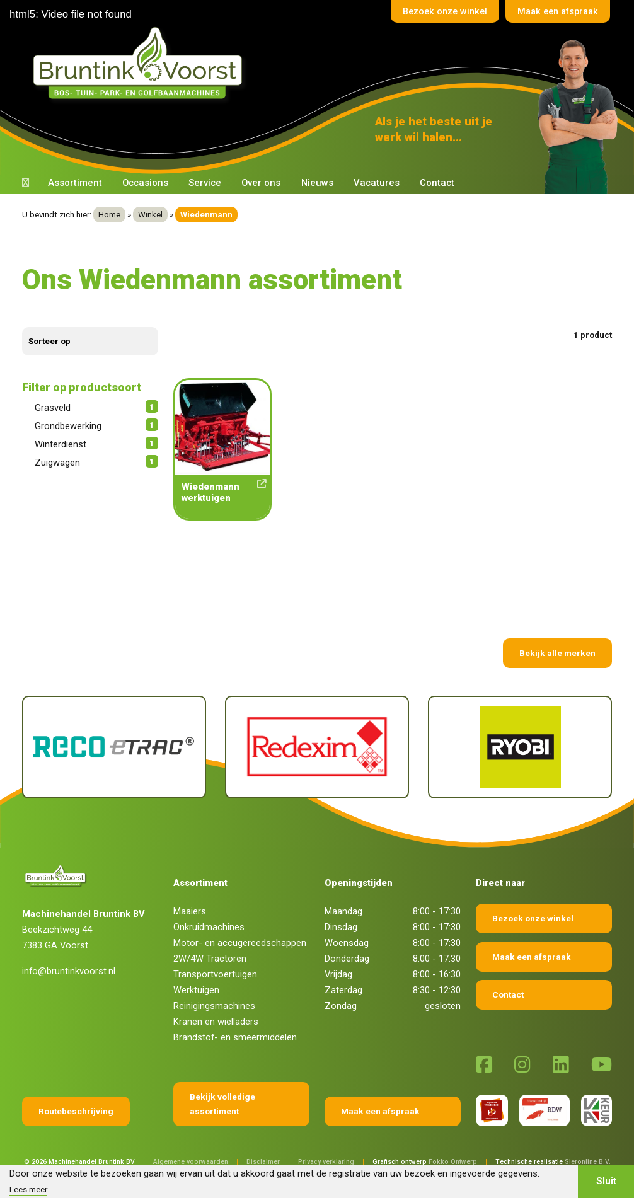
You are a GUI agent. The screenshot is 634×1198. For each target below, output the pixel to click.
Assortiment (75, 182)
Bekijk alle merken (557, 653)
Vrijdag (338, 974)
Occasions (145, 182)
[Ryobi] (520, 747)
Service (204, 182)
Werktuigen (196, 990)
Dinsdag (341, 927)
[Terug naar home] (140, 63)
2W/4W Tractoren (209, 958)
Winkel (150, 214)
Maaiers (189, 911)
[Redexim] (317, 747)
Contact (437, 182)
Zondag (341, 1005)
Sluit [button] (606, 1181)
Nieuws (317, 182)
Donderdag (347, 958)
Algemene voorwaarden (190, 1162)
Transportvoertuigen (215, 974)
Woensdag (347, 942)
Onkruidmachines (209, 927)
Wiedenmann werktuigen (222, 492)
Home (109, 214)
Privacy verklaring (326, 1162)
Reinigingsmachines (214, 1005)
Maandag (343, 911)
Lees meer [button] (28, 1189)
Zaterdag (343, 990)
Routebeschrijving (75, 1111)
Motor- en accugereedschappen (239, 942)
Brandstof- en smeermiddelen (235, 1037)
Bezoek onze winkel (436, 12)
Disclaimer (263, 1162)
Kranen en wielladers (215, 1021)
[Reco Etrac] (114, 747)
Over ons (260, 182)
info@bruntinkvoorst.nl (68, 971)
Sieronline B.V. (588, 1162)
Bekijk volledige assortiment (222, 1103)
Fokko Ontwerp (453, 1162)
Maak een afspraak (554, 12)
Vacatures (377, 182)
